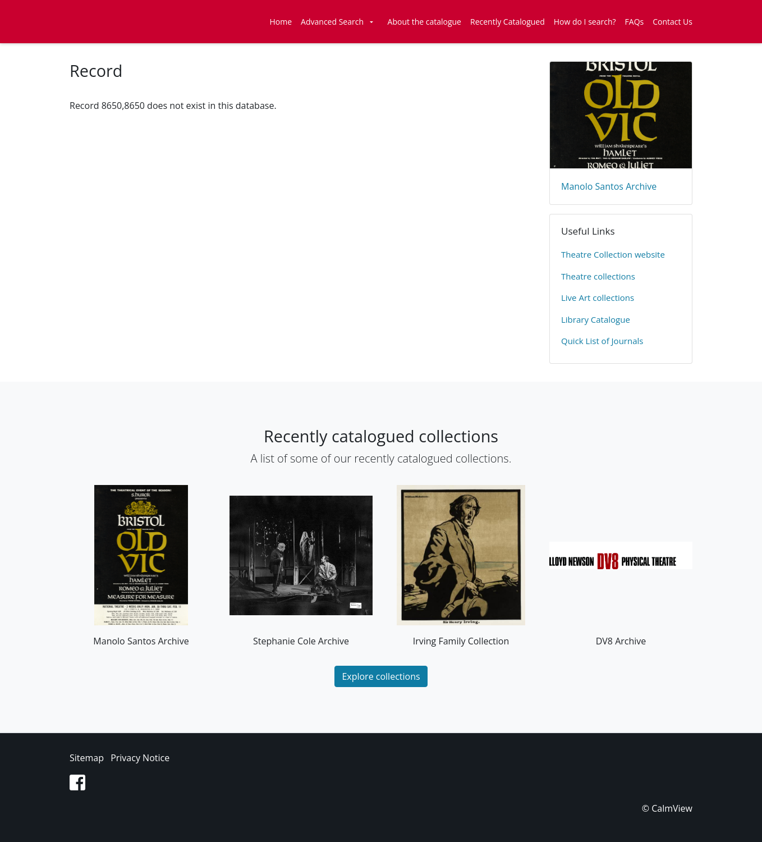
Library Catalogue (595, 319)
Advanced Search (332, 21)
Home (281, 21)
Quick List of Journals (602, 340)
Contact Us (672, 21)
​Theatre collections (598, 276)
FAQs (634, 21)
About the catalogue (424, 21)
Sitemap (87, 758)
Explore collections (381, 676)
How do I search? (585, 21)
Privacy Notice (140, 758)
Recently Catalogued (507, 21)
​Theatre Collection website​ (613, 254)
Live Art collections (597, 297)
